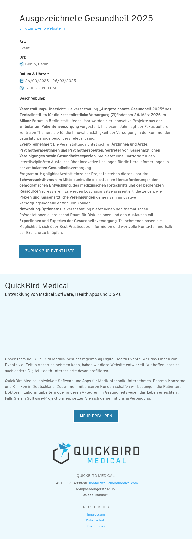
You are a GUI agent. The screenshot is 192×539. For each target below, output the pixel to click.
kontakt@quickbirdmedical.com (113, 483)
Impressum (96, 515)
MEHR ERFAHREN (96, 416)
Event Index (96, 526)
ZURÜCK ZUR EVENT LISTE (50, 251)
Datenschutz (96, 520)
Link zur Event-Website (40, 29)
